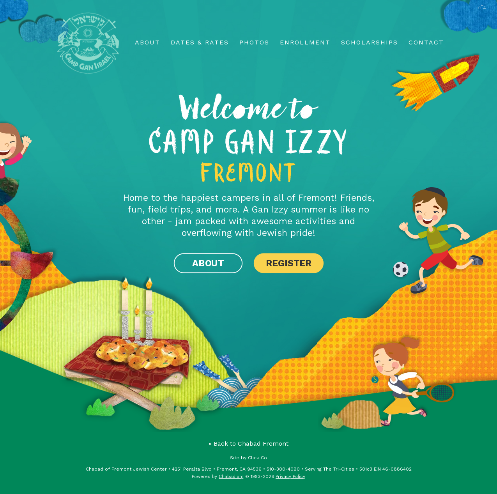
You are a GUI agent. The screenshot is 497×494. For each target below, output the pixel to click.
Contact (426, 42)
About (147, 42)
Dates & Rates (200, 42)
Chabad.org (231, 476)
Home (89, 43)
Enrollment (305, 42)
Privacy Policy (290, 476)
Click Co (257, 457)
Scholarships (369, 42)
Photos (254, 42)
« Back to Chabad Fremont (248, 443)
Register (288, 263)
